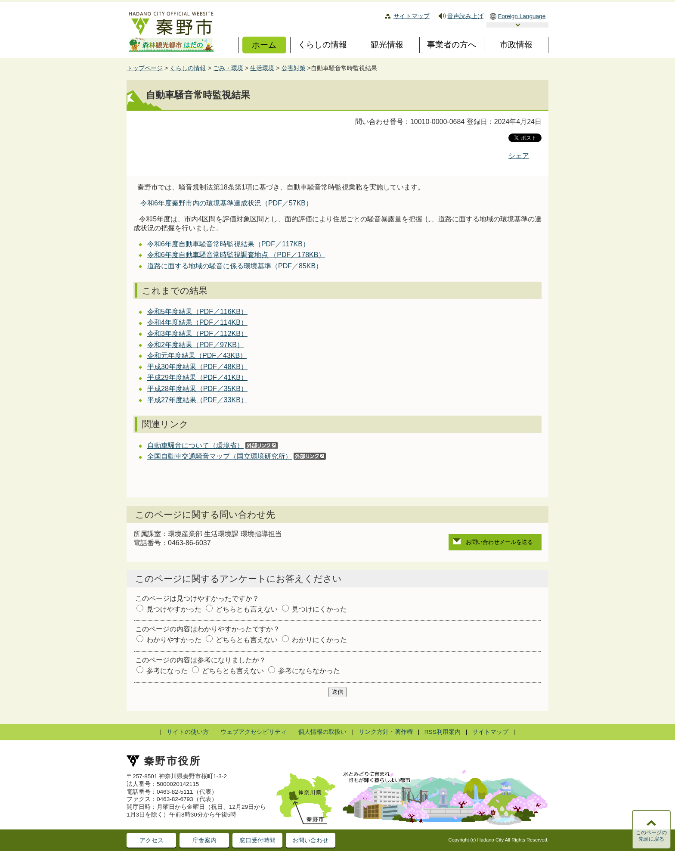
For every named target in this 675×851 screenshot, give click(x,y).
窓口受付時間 (257, 840)
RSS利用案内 (442, 732)
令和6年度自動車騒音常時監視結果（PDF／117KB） (228, 244)
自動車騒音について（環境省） (195, 445)
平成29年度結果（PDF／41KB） (197, 377)
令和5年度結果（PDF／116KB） (197, 311)
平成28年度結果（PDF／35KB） (197, 388)
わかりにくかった (319, 639)
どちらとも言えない (247, 609)
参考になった (167, 670)
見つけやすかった (173, 609)
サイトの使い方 (188, 732)
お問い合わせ (310, 840)
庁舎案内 (204, 840)
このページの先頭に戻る (651, 835)
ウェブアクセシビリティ (253, 732)
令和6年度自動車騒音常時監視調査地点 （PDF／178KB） (236, 254)
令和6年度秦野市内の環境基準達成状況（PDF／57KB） (226, 203)
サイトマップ (411, 16)
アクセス (151, 840)
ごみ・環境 (228, 68)
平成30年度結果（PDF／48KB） (197, 366)
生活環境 (262, 68)
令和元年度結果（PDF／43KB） (197, 355)
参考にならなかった (309, 670)
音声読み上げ (465, 16)
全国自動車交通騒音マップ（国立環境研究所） (219, 456)
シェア (518, 155)
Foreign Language (521, 16)
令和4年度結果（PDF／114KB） (197, 322)
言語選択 (517, 25)
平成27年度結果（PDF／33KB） (197, 400)
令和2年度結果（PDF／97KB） (195, 344)
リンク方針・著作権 (386, 732)
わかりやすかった (173, 639)
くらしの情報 (188, 68)
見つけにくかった (319, 609)
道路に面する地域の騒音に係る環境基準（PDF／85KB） (234, 266)
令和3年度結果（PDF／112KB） (197, 333)
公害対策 (294, 68)
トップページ (145, 68)
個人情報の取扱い (322, 732)
